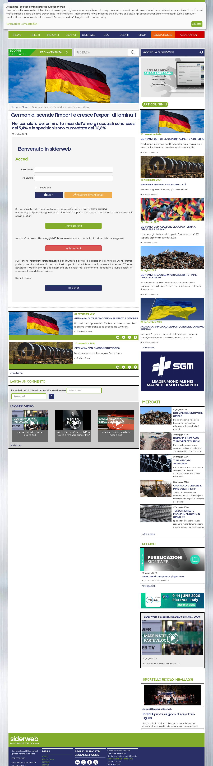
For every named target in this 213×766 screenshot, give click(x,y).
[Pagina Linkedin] (77, 762)
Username (27, 169)
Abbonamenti (189, 34)
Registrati (73, 288)
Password (27, 178)
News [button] (17, 34)
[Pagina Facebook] (89, 762)
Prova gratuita (73, 226)
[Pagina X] (95, 762)
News (25, 107)
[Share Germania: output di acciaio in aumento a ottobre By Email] (118, 337)
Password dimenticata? (88, 194)
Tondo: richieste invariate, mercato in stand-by (186, 514)
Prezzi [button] (35, 34)
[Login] (51, 396)
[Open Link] (172, 77)
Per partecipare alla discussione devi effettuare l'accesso (38, 390)
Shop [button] (142, 34)
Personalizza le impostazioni (22, 24)
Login (48, 194)
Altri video (15, 445)
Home (14, 107)
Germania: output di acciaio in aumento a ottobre (106, 318)
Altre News (16, 373)
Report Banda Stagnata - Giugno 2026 (163, 576)
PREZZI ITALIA (48, 759)
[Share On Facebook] (135, 337)
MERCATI (46, 762)
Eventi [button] (124, 34)
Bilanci (71, 34)
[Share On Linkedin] (124, 337)
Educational (163, 34)
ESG (106, 34)
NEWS (44, 756)
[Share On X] (129, 337)
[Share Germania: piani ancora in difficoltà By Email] (118, 367)
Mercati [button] (53, 34)
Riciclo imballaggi (168, 679)
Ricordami (43, 188)
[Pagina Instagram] (83, 762)
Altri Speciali (148, 586)
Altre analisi (148, 534)
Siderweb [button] (88, 34)
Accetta (196, 24)
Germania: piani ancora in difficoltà (97, 348)
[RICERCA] (133, 52)
